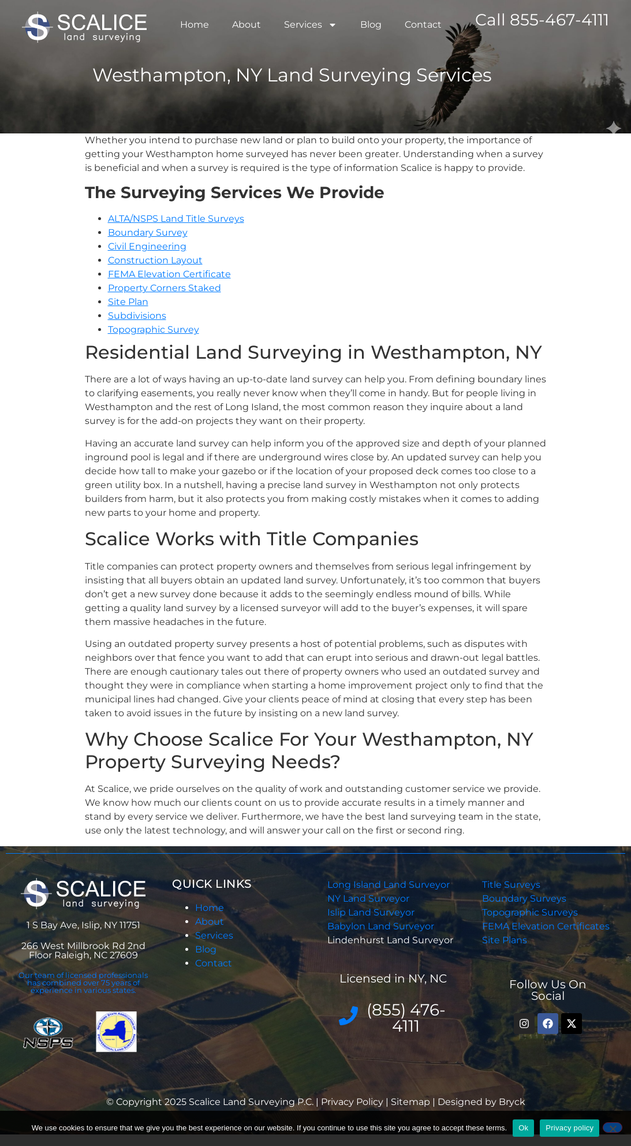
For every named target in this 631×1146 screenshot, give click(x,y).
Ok (523, 1127)
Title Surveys (511, 884)
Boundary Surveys (524, 898)
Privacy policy (569, 1127)
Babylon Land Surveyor (381, 926)
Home (194, 24)
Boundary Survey (148, 232)
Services (310, 24)
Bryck (512, 1101)
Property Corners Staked (164, 287)
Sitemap (410, 1101)
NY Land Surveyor (369, 898)
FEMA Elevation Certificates (546, 926)
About (246, 24)
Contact (423, 24)
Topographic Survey (153, 329)
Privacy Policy (353, 1101)
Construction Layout (155, 260)
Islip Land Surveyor (372, 912)
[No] (612, 1127)
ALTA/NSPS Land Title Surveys (176, 218)
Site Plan (128, 301)
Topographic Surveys (530, 912)
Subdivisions (137, 315)
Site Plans (504, 940)
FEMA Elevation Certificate (169, 274)
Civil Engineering (147, 246)
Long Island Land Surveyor (388, 884)
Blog (371, 24)
